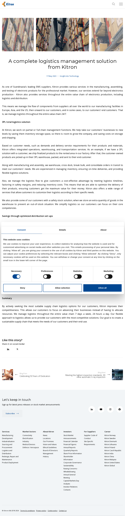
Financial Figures (70, 444)
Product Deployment (10, 462)
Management (48, 453)
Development (7, 438)
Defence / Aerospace (31, 447)
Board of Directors (50, 450)
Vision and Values (50, 444)
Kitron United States (112, 462)
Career (107, 431)
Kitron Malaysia (110, 459)
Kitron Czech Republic (112, 450)
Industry (26, 441)
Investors (67, 431)
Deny (22, 288)
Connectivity (27, 435)
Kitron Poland (109, 447)
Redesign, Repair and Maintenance (10, 458)
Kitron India (108, 453)
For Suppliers (90, 431)
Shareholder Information (68, 458)
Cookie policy (53, 511)
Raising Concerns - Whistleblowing (71, 470)
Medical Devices (29, 444)
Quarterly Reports (70, 450)
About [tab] (103, 230)
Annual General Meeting (69, 476)
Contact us (63, 511)
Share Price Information (73, 453)
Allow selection (62, 288)
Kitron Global (109, 465)
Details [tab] (62, 230)
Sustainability (69, 465)
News (45, 435)
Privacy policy (41, 511)
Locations (47, 438)
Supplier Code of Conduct (90, 437)
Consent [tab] (21, 230)
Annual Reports (69, 447)
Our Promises (48, 441)
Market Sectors (29, 431)
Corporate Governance (73, 462)
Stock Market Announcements (70, 437)
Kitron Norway (110, 435)
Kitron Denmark (110, 441)
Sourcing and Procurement (7, 446)
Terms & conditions (27, 511)
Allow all (102, 288)
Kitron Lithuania (110, 444)
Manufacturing (7, 435)
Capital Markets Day (71, 481)
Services (5, 431)
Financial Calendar (71, 441)
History (46, 456)
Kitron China (109, 456)
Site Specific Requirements (89, 443)
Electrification (28, 438)
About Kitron (48, 431)
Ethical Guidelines (50, 447)
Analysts (67, 484)
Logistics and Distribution (7, 452)
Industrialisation (8, 441)
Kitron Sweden (110, 438)
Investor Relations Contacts (70, 488)
